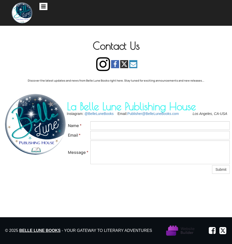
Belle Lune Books (40, 230)
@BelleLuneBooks (99, 114)
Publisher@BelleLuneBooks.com (153, 114)
